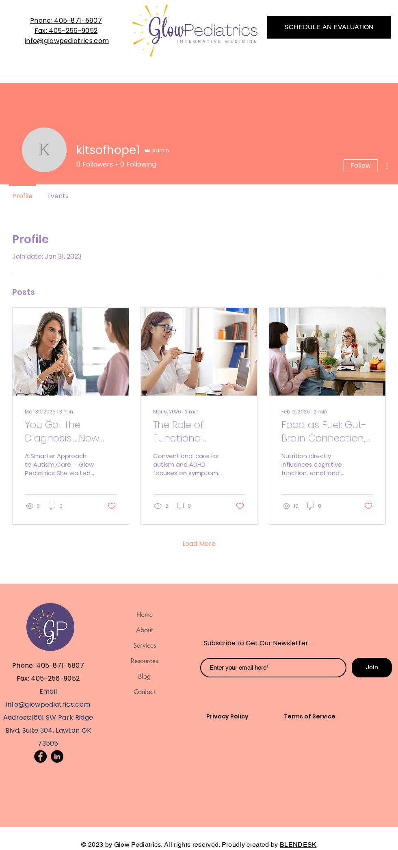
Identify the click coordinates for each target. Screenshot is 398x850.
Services (144, 645)
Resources (144, 661)
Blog (144, 676)
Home (144, 614)
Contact (144, 692)
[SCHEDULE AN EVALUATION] (329, 27)
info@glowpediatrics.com (67, 40)
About (144, 630)
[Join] (372, 667)
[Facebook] (40, 756)
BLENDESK (298, 844)
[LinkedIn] (57, 756)
